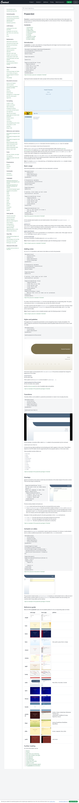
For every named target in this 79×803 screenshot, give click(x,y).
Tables (8, 69)
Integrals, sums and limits (12, 55)
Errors (8, 36)
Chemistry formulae (11, 217)
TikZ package (9, 77)
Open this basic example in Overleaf (35, 74)
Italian (8, 202)
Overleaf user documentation (13, 16)
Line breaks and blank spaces (13, 110)
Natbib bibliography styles (12, 144)
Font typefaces (29, 758)
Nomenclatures (10, 92)
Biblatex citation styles (11, 149)
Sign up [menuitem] (69, 2)
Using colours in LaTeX (31, 761)
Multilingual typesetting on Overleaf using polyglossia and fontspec (13, 182)
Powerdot (8, 166)
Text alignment (29, 756)
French (8, 197)
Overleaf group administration (13, 18)
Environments (9, 175)
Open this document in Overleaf (34, 216)
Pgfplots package (10, 227)
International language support (33, 764)
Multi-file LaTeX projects (11, 96)
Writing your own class (11, 242)
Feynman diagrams (11, 219)
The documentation (33, 765)
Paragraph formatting (11, 108)
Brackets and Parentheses (12, 45)
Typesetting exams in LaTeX (12, 229)
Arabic (8, 193)
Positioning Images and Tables (13, 71)
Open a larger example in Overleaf (35, 243)
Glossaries (9, 91)
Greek (8, 200)
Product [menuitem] (31, 2)
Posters (28, 752)
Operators (9, 51)
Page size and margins (11, 113)
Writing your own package (12, 241)
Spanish (8, 210)
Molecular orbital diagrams (12, 220)
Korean (8, 205)
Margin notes (9, 128)
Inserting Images (30, 759)
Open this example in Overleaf (34, 297)
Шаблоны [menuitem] (45, 2)
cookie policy (52, 801)
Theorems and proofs (11, 215)
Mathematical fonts (11, 61)
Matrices (8, 46)
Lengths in (10, 103)
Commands (9, 173)
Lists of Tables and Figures (12, 73)
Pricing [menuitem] (51, 2)
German (8, 198)
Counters (8, 119)
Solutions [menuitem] (38, 2)
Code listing (9, 121)
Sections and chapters (11, 83)
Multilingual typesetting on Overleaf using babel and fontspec (12, 186)
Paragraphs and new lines (12, 31)
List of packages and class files (13, 239)
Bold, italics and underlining (32, 754)
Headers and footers (11, 105)
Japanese (8, 203)
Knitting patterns (10, 224)
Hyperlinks (9, 97)
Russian (8, 208)
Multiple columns (10, 118)
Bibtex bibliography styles (12, 142)
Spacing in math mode (11, 53)
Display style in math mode (12, 56)
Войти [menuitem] (75, 2)
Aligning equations (10, 50)
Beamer (28, 751)
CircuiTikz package (10, 225)
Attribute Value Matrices (12, 230)
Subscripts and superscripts (12, 43)
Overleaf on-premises (11, 22)
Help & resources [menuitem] (60, 2)
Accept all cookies (73, 801)
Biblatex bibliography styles (12, 147)
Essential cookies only (63, 801)
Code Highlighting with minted (13, 123)
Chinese (8, 195)
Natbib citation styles (11, 145)
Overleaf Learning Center (12, 11)
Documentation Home (11, 9)
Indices (8, 89)
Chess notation (10, 222)
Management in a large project (13, 94)
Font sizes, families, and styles (33, 755)
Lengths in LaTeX (30, 762)
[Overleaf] (5, 2)
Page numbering (10, 106)
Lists (7, 34)
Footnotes (9, 126)
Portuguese (9, 207)
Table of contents (10, 84)
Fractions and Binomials (11, 48)
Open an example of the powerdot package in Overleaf (37, 388)
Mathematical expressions (12, 41)
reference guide (31, 386)
